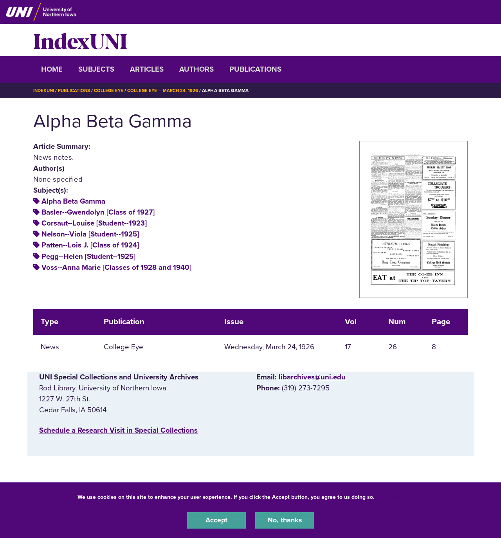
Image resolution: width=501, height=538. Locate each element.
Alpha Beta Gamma (73, 201)
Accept (216, 520)
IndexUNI (80, 40)
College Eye (111, 90)
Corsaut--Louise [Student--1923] (94, 223)
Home (52, 69)
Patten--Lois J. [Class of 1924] (90, 245)
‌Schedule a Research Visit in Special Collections (118, 430)
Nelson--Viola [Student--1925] (90, 234)
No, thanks (285, 520)
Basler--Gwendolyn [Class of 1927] (98, 212)
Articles (147, 69)
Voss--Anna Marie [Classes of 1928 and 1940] (116, 267)
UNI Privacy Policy (401, 496)
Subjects (96, 69)
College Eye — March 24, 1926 (166, 90)
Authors (196, 69)
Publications (255, 69)
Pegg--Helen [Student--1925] (88, 256)
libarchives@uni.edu (312, 376)
